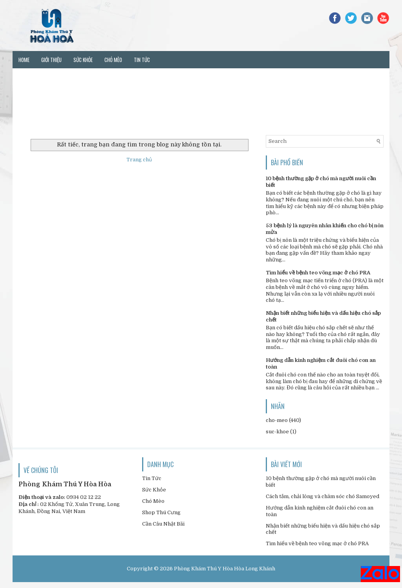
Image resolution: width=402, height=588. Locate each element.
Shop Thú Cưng (161, 512)
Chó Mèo (153, 501)
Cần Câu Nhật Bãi (163, 524)
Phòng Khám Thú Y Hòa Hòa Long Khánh (224, 569)
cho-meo (277, 420)
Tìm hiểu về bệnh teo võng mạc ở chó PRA (318, 273)
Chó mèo (113, 60)
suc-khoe (277, 432)
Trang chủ (139, 160)
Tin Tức (151, 478)
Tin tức (142, 60)
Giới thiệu (51, 60)
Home (23, 60)
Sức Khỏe (154, 490)
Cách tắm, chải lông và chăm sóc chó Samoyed (322, 496)
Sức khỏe (83, 60)
